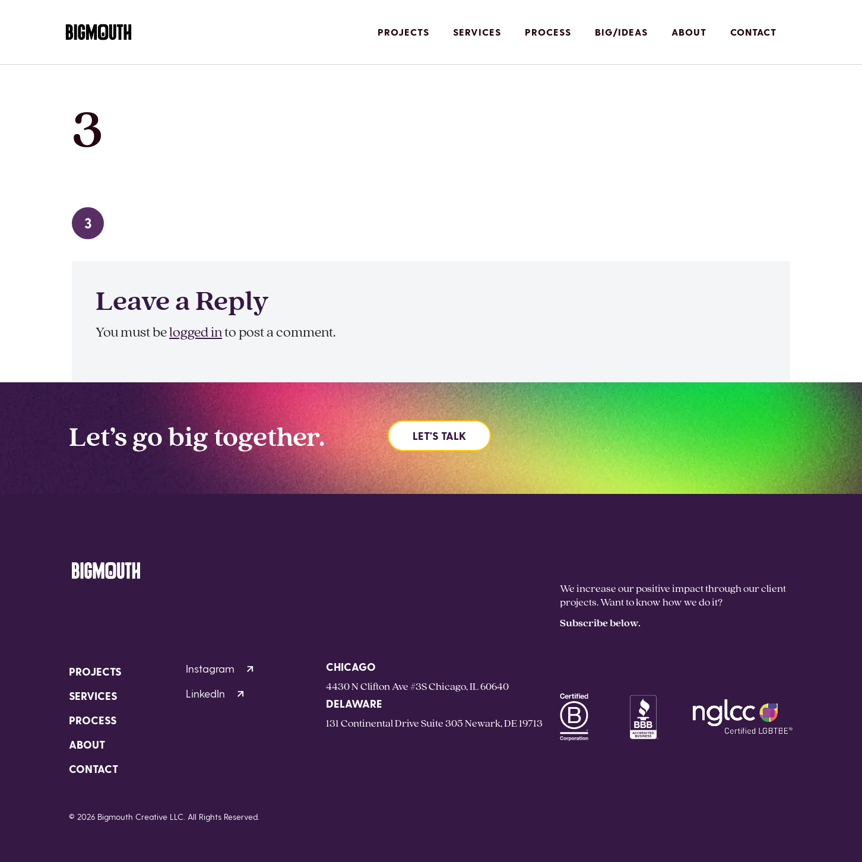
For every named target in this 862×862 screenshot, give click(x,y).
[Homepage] (98, 32)
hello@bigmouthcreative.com (629, 565)
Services (477, 31)
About (688, 31)
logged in (195, 331)
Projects (403, 31)
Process (548, 31)
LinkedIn (215, 693)
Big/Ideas (621, 31)
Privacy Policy (290, 817)
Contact (753, 31)
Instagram (219, 668)
